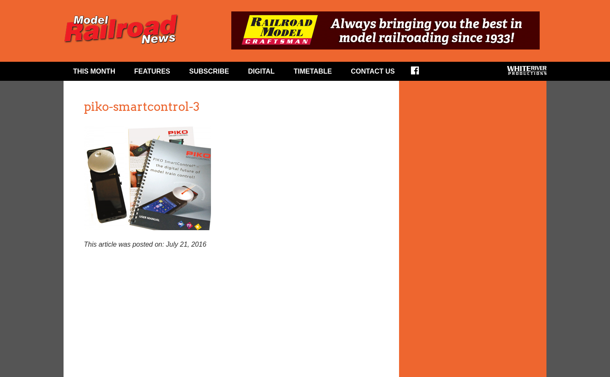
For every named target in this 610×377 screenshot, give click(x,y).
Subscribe (209, 71)
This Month (94, 71)
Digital (261, 71)
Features (152, 71)
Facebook (420, 73)
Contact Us (373, 71)
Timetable (313, 71)
